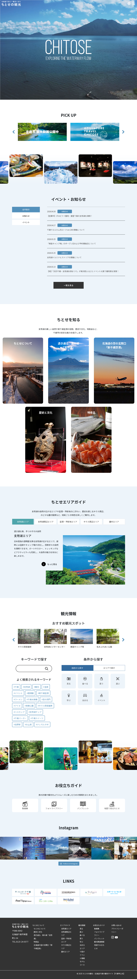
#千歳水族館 (32, 699)
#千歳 (16, 686)
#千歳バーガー (20, 718)
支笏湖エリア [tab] (23, 521)
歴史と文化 (38, 932)
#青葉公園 (29, 705)
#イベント (18, 693)
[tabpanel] (68, 556)
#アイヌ (17, 705)
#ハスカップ (19, 711)
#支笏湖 (26, 686)
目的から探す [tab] (77, 667)
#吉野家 (17, 724)
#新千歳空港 (43, 693)
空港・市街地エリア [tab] (68, 521)
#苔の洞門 (46, 699)
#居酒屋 (30, 693)
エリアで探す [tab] (109, 667)
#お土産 (28, 724)
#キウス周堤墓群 (45, 705)
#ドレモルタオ (42, 724)
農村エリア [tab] (114, 521)
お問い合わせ (116, 925)
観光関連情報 (99, 941)
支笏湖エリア (66, 928)
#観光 (36, 686)
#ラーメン (18, 699)
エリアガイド (65, 925)
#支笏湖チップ (35, 711)
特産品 (36, 941)
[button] (13, 132)
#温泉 (45, 686)
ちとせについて (38, 925)
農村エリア (65, 951)
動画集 (96, 928)
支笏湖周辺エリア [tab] (45, 521)
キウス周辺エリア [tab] (91, 521)
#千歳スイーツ (37, 718)
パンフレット (99, 938)
